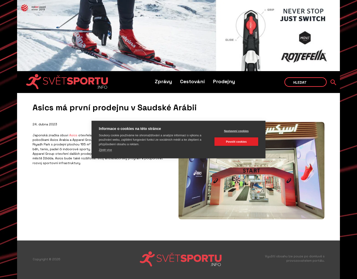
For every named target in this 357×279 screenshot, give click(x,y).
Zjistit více (105, 150)
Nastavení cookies (236, 130)
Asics (73, 135)
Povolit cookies (236, 141)
